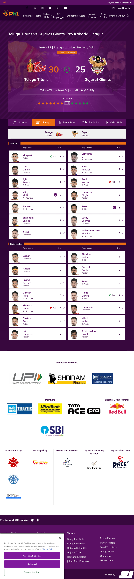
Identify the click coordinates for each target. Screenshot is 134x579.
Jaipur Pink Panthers (78, 561)
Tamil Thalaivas (108, 547)
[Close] (60, 552)
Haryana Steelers (76, 556)
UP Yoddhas (106, 560)
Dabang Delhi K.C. (77, 548)
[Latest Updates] (92, 16)
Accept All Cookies (32, 569)
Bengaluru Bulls (75, 539)
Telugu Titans (107, 551)
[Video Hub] (47, 16)
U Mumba (105, 556)
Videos (7, 538)
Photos (7, 542)
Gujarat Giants (75, 552)
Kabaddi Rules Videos (47, 542)
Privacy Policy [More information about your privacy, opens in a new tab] (47, 563)
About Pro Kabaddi (45, 538)
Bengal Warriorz (76, 543)
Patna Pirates (107, 538)
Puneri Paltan (107, 542)
